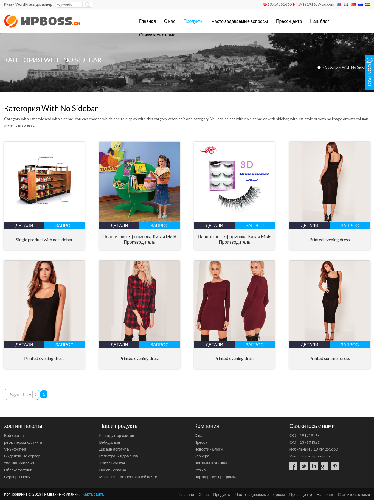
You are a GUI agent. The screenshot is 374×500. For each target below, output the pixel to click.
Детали (24, 225)
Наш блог (319, 21)
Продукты (193, 21)
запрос (64, 225)
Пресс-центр (289, 21)
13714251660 (280, 4)
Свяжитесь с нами (157, 34)
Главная (147, 21)
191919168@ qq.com (316, 4)
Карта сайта (93, 494)
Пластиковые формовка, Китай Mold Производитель (139, 239)
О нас (169, 21)
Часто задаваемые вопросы (240, 21)
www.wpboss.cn (316, 456)
